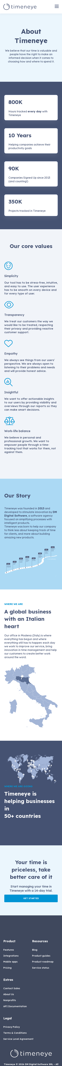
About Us (8, 994)
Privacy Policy (11, 1027)
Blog (34, 950)
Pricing (7, 967)
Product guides (41, 955)
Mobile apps (10, 961)
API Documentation (15, 1006)
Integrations (11, 955)
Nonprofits (9, 1000)
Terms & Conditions (15, 1033)
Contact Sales (11, 988)
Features (8, 950)
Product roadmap (42, 961)
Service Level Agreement (18, 1039)
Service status (40, 967)
